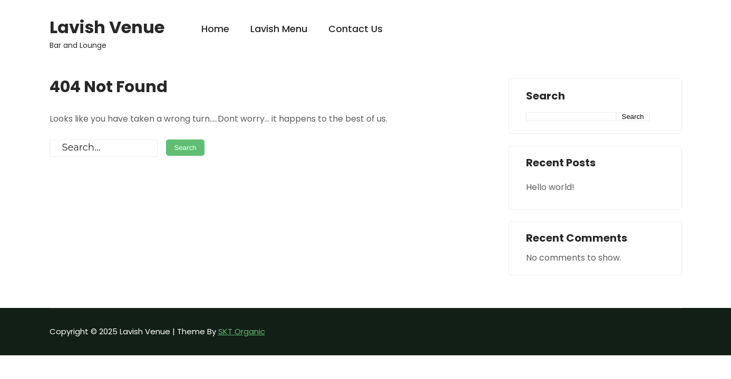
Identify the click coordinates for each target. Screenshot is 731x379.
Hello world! (550, 187)
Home (215, 28)
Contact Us (355, 28)
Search (545, 96)
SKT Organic (241, 331)
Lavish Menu (278, 28)
